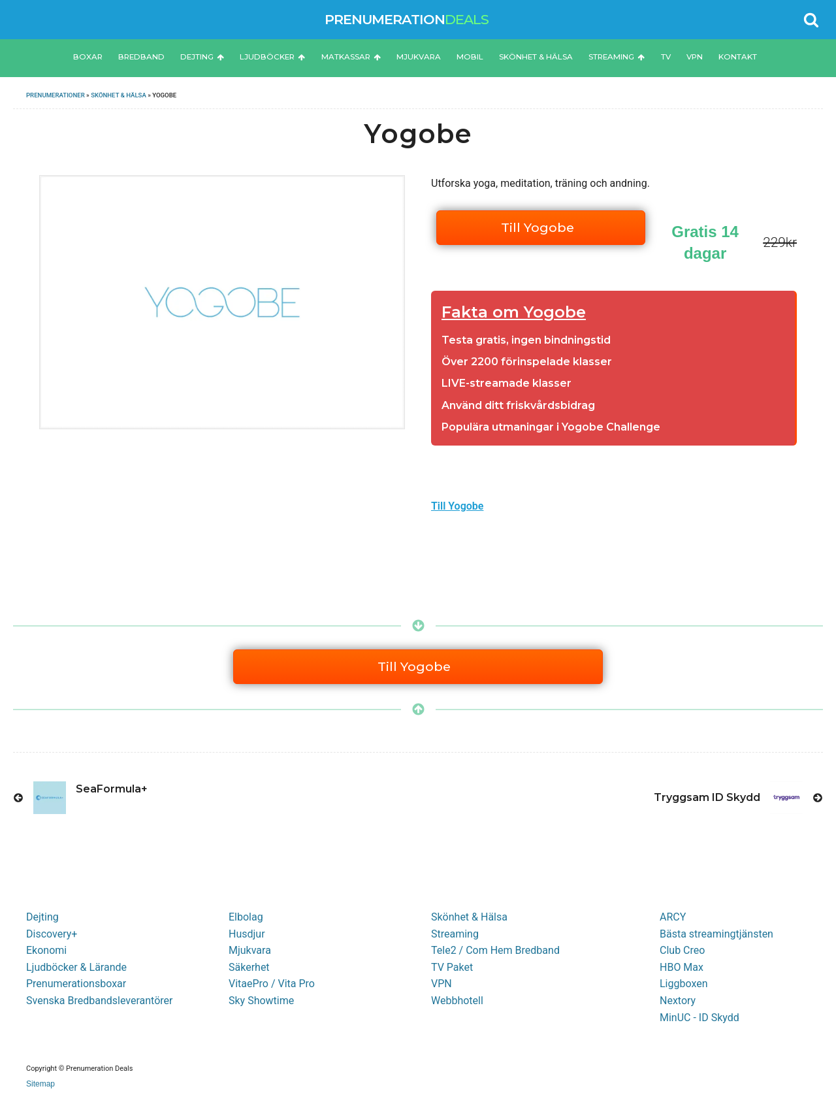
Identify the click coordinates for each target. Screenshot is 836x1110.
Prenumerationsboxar (76, 983)
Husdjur (247, 934)
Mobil (470, 56)
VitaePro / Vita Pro (272, 983)
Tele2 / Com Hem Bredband (495, 950)
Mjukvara (418, 56)
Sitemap (40, 1083)
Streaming (616, 56)
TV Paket (452, 967)
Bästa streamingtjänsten (716, 934)
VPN (694, 56)
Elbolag (246, 917)
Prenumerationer (55, 95)
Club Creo (682, 950)
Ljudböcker (272, 56)
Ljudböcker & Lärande (76, 967)
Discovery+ (51, 934)
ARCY (673, 917)
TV (666, 56)
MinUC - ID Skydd (699, 1017)
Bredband (141, 56)
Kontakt (737, 56)
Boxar (88, 56)
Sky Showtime (261, 1000)
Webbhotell (457, 1000)
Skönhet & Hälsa (536, 56)
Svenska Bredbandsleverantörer (99, 1000)
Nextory (678, 1000)
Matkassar (351, 56)
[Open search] (811, 19)
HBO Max (681, 967)
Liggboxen (684, 983)
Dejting (202, 56)
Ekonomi (46, 950)
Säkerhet (249, 967)
